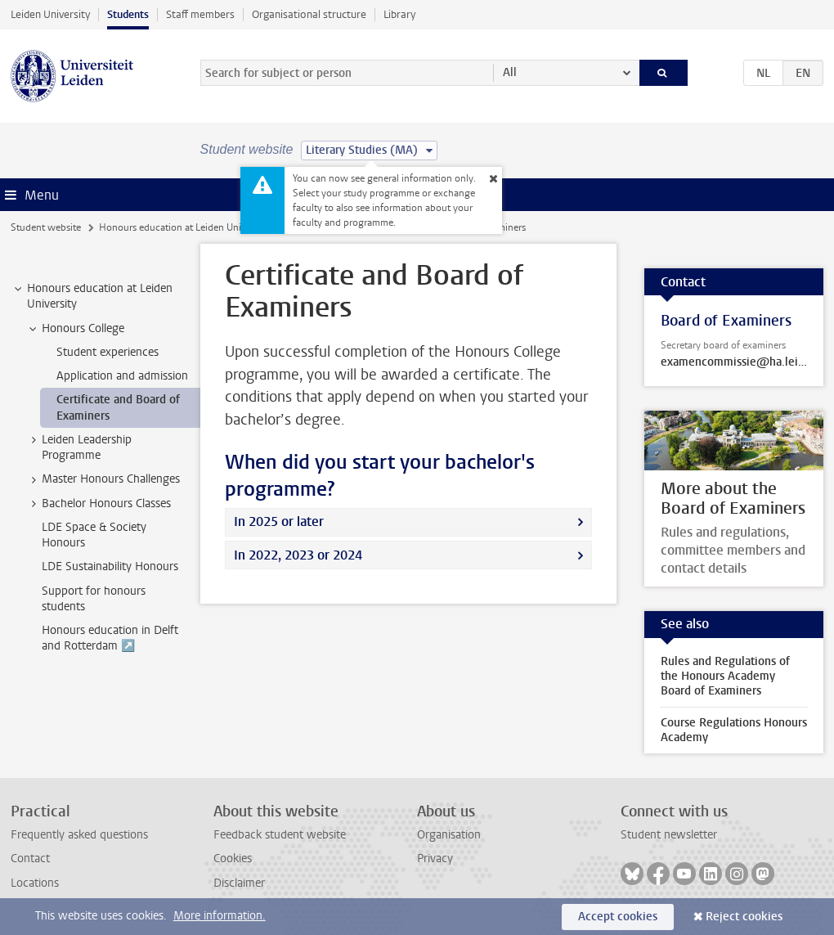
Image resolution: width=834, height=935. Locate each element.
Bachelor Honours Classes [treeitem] (98, 504)
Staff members (200, 14)
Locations (35, 883)
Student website (46, 227)
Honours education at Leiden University (184, 227)
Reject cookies (744, 916)
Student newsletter (669, 835)
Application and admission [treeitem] (122, 376)
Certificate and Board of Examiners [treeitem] (118, 407)
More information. (219, 916)
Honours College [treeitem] (75, 329)
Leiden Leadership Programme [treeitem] (79, 447)
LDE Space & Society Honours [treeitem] (94, 535)
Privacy (435, 858)
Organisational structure (309, 14)
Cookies (232, 858)
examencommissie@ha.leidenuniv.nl (734, 362)
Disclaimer (239, 883)
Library (399, 14)
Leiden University (50, 14)
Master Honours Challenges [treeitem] (103, 479)
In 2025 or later (279, 521)
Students (128, 14)
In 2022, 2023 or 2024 (298, 555)
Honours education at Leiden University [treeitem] (92, 296)
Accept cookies (617, 916)
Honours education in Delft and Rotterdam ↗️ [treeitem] (110, 638)
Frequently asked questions (79, 835)
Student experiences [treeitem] (107, 352)
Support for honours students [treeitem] (94, 598)
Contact (30, 858)
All (510, 72)
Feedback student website (279, 835)
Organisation (449, 835)
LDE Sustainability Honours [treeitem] (110, 566)
